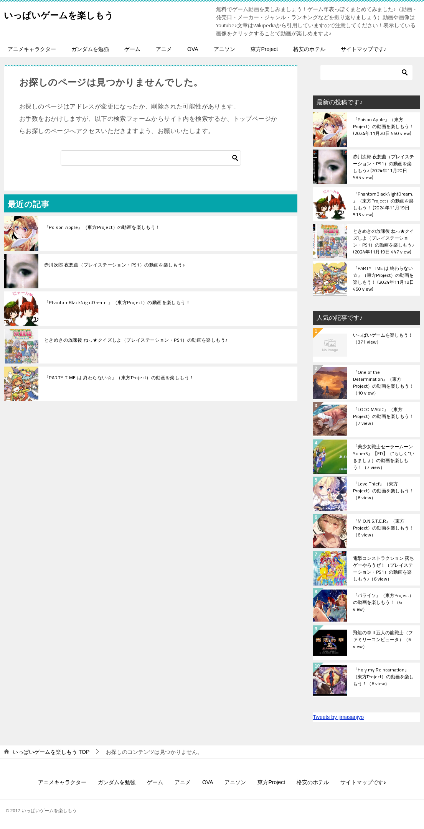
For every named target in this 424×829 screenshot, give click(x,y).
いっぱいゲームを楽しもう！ (383, 339)
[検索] (151, 158)
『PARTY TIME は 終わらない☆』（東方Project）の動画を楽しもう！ (119, 377)
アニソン (224, 49)
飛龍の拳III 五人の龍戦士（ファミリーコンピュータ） (383, 640)
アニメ (164, 49)
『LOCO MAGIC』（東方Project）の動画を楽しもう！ (383, 417)
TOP (51, 752)
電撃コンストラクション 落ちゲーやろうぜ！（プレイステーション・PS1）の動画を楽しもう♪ (383, 568)
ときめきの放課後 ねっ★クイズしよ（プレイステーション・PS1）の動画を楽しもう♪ (136, 340)
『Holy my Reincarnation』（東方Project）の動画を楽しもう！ (383, 677)
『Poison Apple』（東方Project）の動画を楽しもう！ (102, 227)
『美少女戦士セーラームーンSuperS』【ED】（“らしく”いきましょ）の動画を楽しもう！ (383, 456)
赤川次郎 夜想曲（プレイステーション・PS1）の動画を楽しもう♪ (114, 265)
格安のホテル (309, 49)
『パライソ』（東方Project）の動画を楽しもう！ (383, 603)
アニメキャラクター (32, 49)
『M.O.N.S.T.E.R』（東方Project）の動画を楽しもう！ (383, 528)
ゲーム (132, 49)
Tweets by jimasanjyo (338, 717)
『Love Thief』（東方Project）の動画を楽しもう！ (383, 491)
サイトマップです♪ (363, 49)
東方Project (264, 49)
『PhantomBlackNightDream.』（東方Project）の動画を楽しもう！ (117, 302)
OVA (192, 49)
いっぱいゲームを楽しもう (75, 13)
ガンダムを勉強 (90, 49)
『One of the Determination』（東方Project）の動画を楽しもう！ (383, 382)
